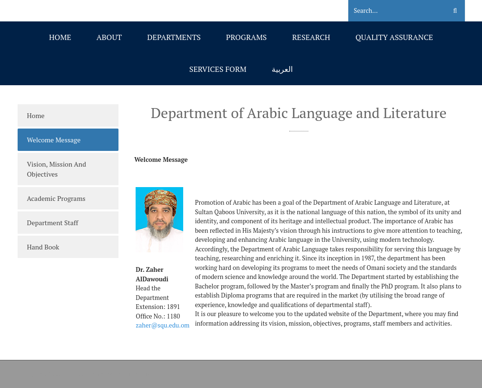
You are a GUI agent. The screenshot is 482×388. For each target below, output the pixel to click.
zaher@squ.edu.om (162, 325)
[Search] (392, 11)
